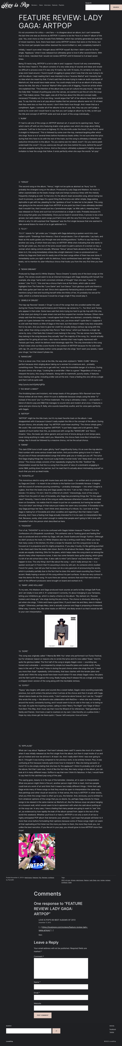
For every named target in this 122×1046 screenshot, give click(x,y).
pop (98, 880)
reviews (107, 880)
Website (37, 1003)
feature (86, 880)
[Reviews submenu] (37, 5)
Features (35, 877)
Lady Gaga (92, 880)
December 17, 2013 (45, 922)
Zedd (70, 882)
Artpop (73, 880)
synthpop (51, 877)
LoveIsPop (9, 1041)
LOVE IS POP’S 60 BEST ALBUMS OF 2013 (57, 920)
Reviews (44, 877)
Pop (40, 877)
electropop (28, 877)
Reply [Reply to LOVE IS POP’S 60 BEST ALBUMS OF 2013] (40, 935)
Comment (39, 956)
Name (37, 982)
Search (88, 3)
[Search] (56, 1031)
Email (37, 993)
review (102, 880)
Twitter (112, 1032)
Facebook (113, 1029)
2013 (63, 880)
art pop (67, 880)
